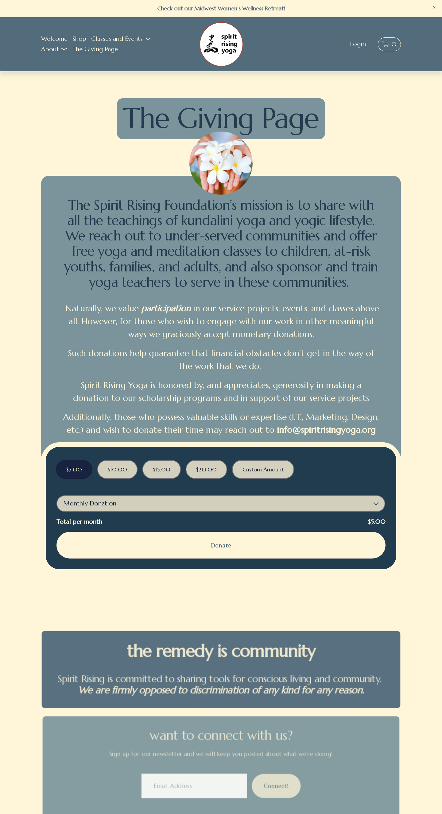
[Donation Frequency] (220, 503)
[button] (434, 7)
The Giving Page (95, 49)
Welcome (54, 39)
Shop (79, 39)
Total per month (79, 522)
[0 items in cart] (389, 44)
